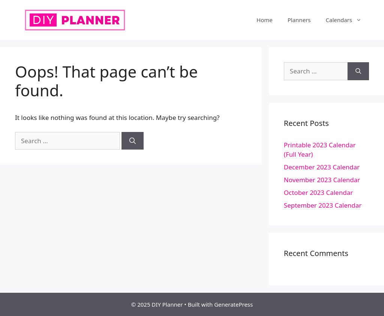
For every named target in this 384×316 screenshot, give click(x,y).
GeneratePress (233, 304)
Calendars (347, 20)
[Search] (133, 141)
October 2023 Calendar (318, 192)
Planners (299, 20)
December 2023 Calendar (322, 167)
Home (264, 20)
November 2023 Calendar (322, 179)
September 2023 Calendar (323, 205)
